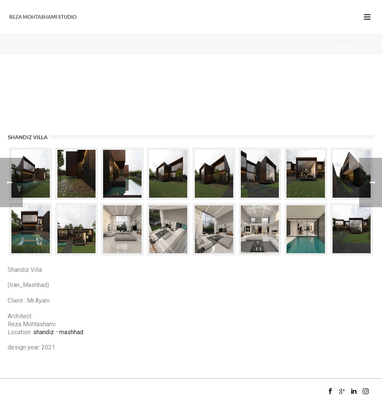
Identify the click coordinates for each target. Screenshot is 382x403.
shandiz (43, 332)
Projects (320, 46)
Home (297, 46)
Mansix (39, 399)
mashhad (71, 332)
